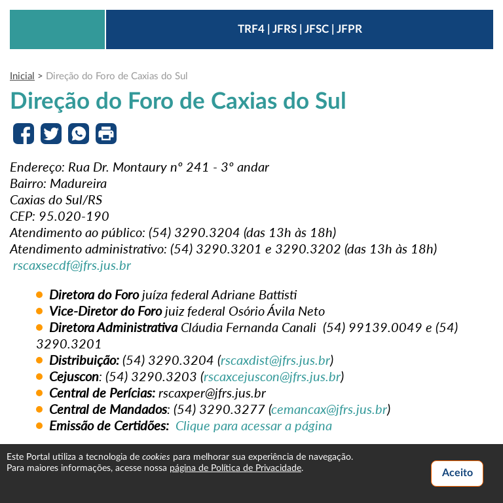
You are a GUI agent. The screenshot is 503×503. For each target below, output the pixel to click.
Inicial (22, 76)
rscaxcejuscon (242, 376)
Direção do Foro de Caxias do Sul (117, 76)
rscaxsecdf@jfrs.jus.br (72, 264)
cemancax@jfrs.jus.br (329, 409)
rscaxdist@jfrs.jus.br (275, 359)
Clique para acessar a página (254, 425)
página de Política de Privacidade (235, 468)
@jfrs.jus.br (310, 376)
